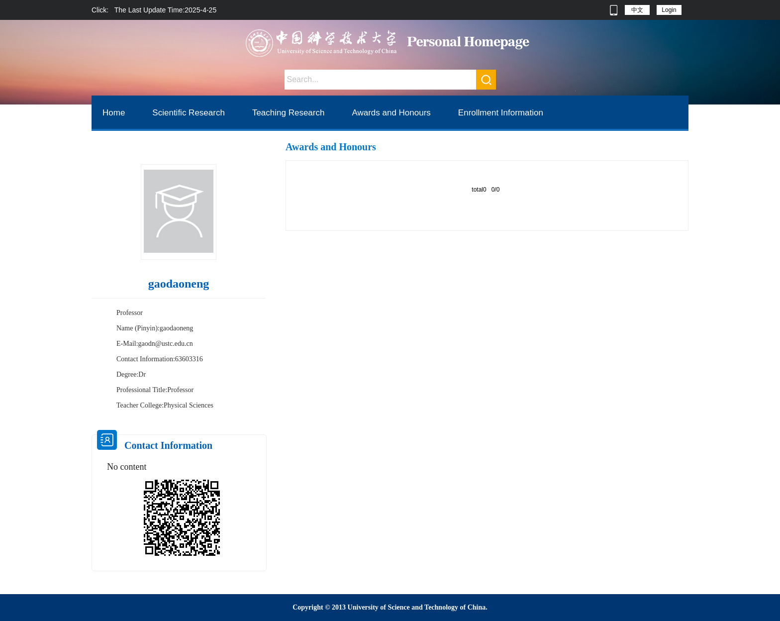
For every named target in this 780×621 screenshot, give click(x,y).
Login (669, 9)
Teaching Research (288, 112)
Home (113, 112)
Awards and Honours (391, 112)
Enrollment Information (500, 112)
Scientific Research (188, 112)
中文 (637, 9)
